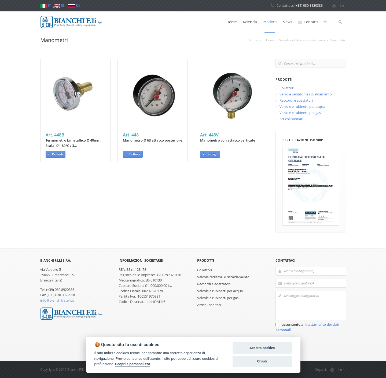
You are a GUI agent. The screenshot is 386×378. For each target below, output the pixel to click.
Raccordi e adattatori (296, 100)
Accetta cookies (262, 348)
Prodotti (270, 21)
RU (74, 5)
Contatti (308, 22)
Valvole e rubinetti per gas (300, 112)
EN (59, 5)
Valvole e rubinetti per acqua (302, 106)
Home (231, 21)
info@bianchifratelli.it (57, 300)
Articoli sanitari (291, 118)
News (287, 21)
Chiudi (262, 361)
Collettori (287, 88)
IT (45, 5)
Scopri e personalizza (132, 364)
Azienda (249, 21)
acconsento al (307, 327)
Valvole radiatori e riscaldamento (306, 94)
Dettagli (55, 154)
